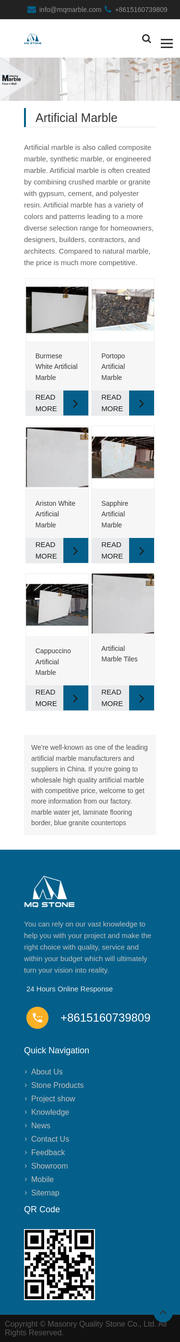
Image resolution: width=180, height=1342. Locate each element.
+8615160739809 (141, 9)
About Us (47, 1072)
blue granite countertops (90, 823)
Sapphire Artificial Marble (114, 514)
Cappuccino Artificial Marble (53, 661)
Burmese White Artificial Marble (57, 366)
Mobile (42, 1179)
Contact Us (50, 1139)
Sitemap (45, 1193)
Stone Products (57, 1085)
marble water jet (55, 812)
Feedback (48, 1152)
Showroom (49, 1166)
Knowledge (50, 1112)
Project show (53, 1099)
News (40, 1126)
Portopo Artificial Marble (113, 366)
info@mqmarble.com (70, 9)
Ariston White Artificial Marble (55, 514)
